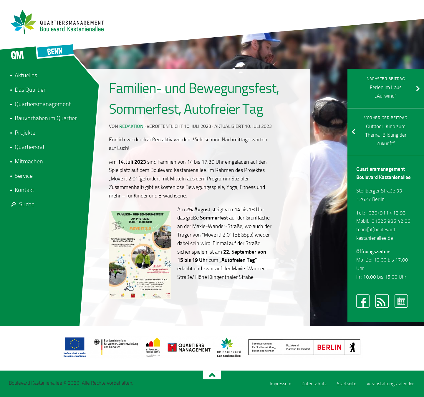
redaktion (131, 126)
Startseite (346, 383)
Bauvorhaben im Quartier (46, 118)
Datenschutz (314, 383)
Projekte (25, 132)
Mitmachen (29, 161)
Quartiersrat (30, 146)
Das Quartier (30, 89)
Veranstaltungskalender (390, 383)
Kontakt (24, 189)
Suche (21, 204)
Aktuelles (26, 75)
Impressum (280, 383)
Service (24, 175)
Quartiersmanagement (43, 104)
